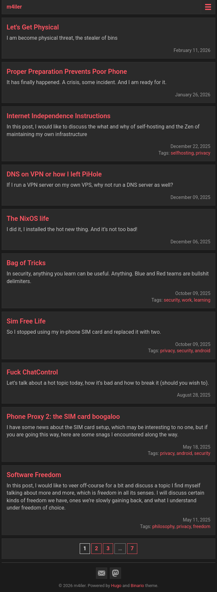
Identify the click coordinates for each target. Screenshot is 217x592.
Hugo (116, 585)
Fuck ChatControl (32, 372)
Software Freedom (34, 475)
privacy (203, 153)
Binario (137, 585)
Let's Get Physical (33, 27)
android (202, 350)
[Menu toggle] (208, 7)
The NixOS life (28, 218)
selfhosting (182, 153)
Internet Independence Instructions (58, 116)
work (187, 300)
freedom (202, 526)
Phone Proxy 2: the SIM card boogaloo (63, 416)
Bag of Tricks (26, 263)
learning (202, 300)
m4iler (14, 7)
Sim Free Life (26, 321)
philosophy (163, 526)
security (172, 300)
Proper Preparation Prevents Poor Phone (67, 71)
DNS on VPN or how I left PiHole (54, 174)
